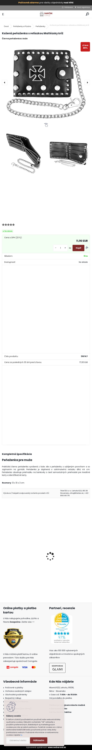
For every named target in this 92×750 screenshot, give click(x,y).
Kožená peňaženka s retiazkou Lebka (23, 560)
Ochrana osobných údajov (18, 691)
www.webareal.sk (57, 747)
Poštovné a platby (14, 687)
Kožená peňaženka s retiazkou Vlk (66, 560)
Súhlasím (38, 740)
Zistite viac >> (27, 622)
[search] (87, 14)
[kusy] (60, 248)
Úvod (6, 26)
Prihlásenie (69, 7)
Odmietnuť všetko (18, 740)
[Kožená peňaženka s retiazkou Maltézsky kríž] (46, 82)
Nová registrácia (83, 7)
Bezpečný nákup (13, 698)
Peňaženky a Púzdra (22, 26)
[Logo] (46, 14)
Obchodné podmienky (16, 694)
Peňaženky (40, 26)
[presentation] (4, 82)
